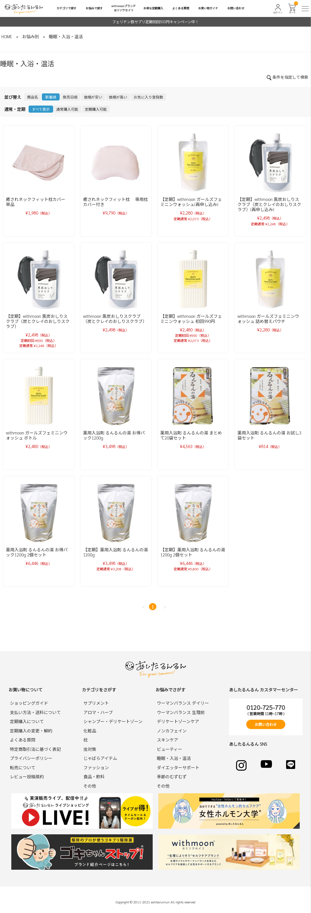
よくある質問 (180, 8)
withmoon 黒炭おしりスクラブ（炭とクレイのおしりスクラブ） (115, 318)
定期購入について (27, 721)
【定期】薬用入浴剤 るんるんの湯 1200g (115, 552)
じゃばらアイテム (100, 758)
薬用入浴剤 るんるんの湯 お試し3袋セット (269, 435)
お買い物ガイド (208, 8)
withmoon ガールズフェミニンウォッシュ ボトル (37, 435)
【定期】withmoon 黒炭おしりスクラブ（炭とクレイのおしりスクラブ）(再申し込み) (269, 204)
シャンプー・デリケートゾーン (112, 721)
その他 (89, 785)
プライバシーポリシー (31, 758)
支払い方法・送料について (35, 712)
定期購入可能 (96, 109)
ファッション (96, 767)
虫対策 (89, 749)
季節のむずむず (172, 776)
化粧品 (89, 730)
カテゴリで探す (66, 8)
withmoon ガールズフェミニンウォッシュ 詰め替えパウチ (268, 318)
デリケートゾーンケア (178, 721)
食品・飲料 (94, 776)
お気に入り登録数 (148, 97)
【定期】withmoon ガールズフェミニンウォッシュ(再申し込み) (191, 201)
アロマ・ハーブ (98, 712)
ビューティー (169, 749)
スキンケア (167, 739)
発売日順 (70, 97)
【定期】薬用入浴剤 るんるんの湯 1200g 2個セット (192, 552)
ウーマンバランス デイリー (183, 703)
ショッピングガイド (29, 703)
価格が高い (118, 97)
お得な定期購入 (153, 8)
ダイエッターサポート (178, 767)
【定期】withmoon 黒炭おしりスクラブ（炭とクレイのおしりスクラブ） (38, 321)
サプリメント (96, 703)
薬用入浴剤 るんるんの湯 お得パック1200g (114, 435)
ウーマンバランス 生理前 (181, 712)
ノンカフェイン (172, 730)
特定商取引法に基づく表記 (35, 749)
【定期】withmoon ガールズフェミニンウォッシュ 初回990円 (191, 318)
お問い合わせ (235, 8)
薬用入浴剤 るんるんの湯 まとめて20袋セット (191, 435)
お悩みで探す (94, 8)
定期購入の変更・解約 (31, 730)
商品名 (32, 97)
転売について (22, 767)
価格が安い (93, 97)
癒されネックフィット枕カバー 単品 (38, 201)
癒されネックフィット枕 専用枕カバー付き (115, 201)
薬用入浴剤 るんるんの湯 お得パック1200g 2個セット (37, 552)
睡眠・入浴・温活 (66, 36)
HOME (6, 36)
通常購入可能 (67, 109)
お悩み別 (30, 36)
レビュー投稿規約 (27, 776)
